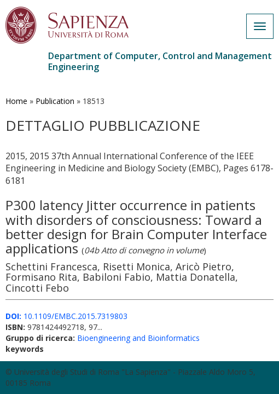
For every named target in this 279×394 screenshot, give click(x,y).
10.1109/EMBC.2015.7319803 (66, 316)
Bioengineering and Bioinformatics (138, 338)
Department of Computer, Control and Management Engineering (160, 61)
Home (16, 101)
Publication (55, 101)
